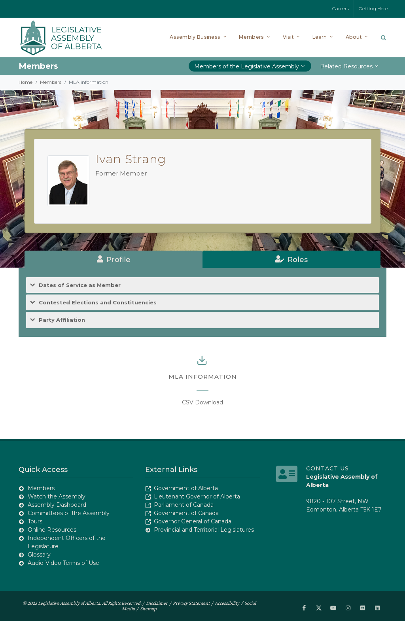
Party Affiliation (62, 320)
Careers (340, 8)
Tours (35, 521)
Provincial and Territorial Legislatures (204, 529)
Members (50, 82)
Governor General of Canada (192, 521)
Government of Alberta (186, 488)
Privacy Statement (191, 603)
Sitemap (148, 609)
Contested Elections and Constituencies (98, 302)
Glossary (39, 554)
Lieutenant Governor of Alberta (197, 496)
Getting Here (373, 8)
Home (25, 82)
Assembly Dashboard (57, 504)
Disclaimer (157, 603)
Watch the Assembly (56, 496)
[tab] (113, 259)
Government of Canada (186, 513)
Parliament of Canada (184, 504)
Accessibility (227, 603)
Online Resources (52, 529)
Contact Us (327, 468)
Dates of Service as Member (80, 285)
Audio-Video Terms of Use (63, 562)
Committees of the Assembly (69, 513)
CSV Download (202, 402)
